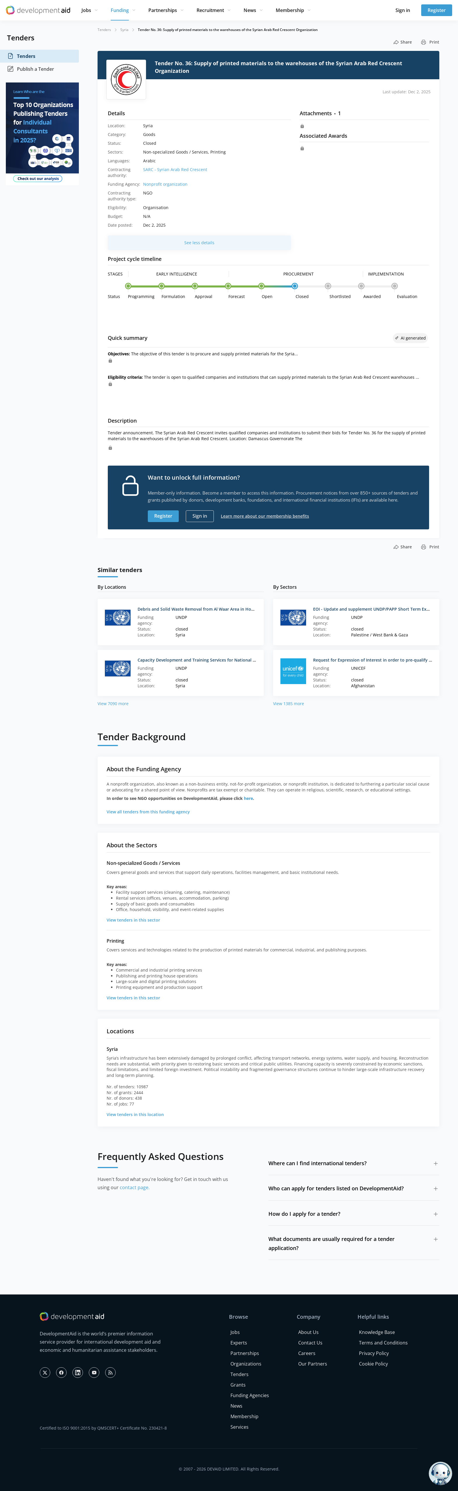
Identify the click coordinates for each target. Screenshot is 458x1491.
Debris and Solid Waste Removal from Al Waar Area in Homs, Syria (203, 609)
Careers (306, 1353)
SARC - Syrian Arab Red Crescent (175, 169)
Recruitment (210, 10)
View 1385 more (288, 703)
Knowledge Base (377, 1332)
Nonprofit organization (165, 184)
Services (239, 1427)
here (248, 798)
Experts (238, 1343)
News (250, 10)
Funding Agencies (249, 1395)
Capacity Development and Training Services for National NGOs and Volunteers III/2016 (224, 660)
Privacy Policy (374, 1353)
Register (437, 10)
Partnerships (162, 10)
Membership (290, 10)
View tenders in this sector (133, 920)
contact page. (135, 1187)
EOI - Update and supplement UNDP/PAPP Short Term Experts (375, 609)
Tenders (21, 56)
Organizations (245, 1364)
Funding (120, 10)
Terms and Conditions (383, 1343)
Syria (124, 29)
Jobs (86, 10)
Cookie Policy (373, 1364)
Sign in (402, 10)
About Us (308, 1332)
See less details (199, 242)
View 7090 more (113, 703)
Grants (238, 1385)
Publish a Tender (30, 69)
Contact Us (310, 1343)
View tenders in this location (135, 1114)
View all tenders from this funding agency (148, 812)
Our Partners (312, 1364)
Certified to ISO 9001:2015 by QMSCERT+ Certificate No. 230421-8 (103, 1428)
